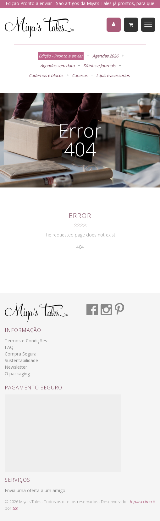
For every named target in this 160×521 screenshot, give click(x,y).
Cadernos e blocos (46, 75)
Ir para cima (142, 501)
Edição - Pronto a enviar (61, 56)
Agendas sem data (57, 65)
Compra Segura (20, 354)
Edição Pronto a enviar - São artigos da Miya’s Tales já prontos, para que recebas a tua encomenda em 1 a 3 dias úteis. (80, 6)
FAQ (9, 347)
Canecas (79, 75)
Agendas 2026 (105, 56)
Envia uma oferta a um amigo (35, 490)
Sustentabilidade (21, 360)
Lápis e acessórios (113, 75)
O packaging (17, 374)
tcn (15, 508)
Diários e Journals (99, 65)
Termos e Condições (26, 341)
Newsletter (16, 367)
